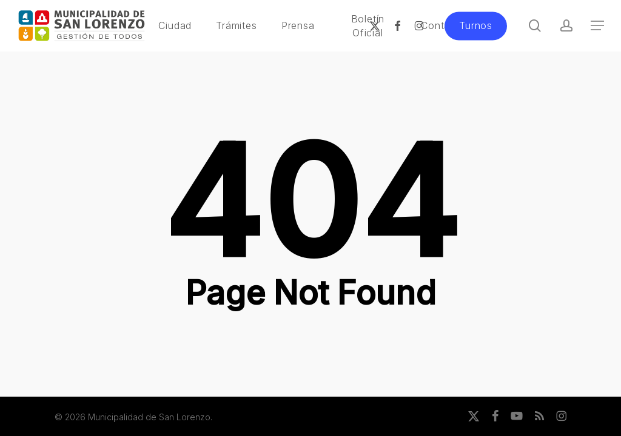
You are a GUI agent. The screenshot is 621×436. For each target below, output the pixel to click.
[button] (597, 25)
